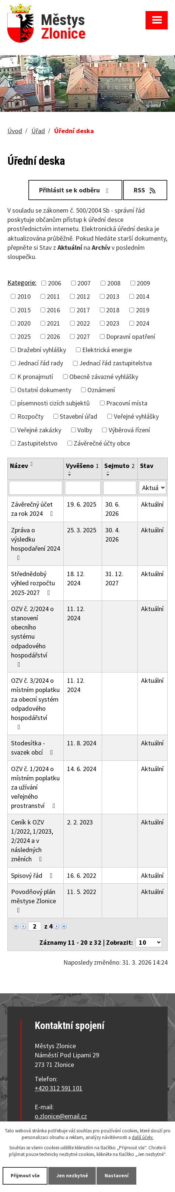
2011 (53, 296)
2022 (83, 323)
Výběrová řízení (129, 430)
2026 (53, 336)
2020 (24, 323)
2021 (53, 323)
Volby (84, 430)
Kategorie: (21, 282)
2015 (24, 310)
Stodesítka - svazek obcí (33, 747)
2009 (143, 283)
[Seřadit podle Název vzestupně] (32, 462)
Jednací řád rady (40, 363)
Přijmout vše (25, 1176)
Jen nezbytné (72, 1176)
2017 (83, 310)
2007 (84, 283)
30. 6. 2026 (112, 509)
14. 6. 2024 (81, 768)
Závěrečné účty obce (102, 443)
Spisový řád (33, 875)
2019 (142, 310)
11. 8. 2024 (81, 743)
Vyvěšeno (82, 465)
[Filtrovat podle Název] (35, 488)
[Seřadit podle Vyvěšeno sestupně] (70, 474)
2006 (54, 283)
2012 (83, 296)
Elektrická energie (107, 349)
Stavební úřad (78, 416)
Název (19, 465)
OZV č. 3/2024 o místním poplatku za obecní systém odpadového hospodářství (35, 703)
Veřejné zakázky (39, 430)
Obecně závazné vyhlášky (103, 376)
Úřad (38, 131)
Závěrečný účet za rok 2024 (33, 509)
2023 (112, 323)
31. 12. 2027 (114, 578)
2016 (53, 310)
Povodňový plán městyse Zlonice (33, 900)
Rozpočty (30, 416)
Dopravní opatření (130, 336)
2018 (112, 310)
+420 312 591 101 (59, 1088)
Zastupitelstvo (37, 443)
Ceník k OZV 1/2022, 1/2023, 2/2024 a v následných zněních (32, 840)
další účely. (143, 1137)
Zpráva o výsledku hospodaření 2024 (35, 543)
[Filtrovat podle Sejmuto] (119, 488)
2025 (24, 336)
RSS (145, 190)
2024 (142, 323)
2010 (24, 296)
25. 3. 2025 (81, 530)
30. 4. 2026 (112, 534)
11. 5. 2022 (81, 891)
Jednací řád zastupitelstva (115, 363)
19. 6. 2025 (81, 504)
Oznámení (101, 390)
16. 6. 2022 (81, 875)
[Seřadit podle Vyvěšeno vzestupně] (70, 472)
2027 (83, 336)
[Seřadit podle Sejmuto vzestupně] (108, 472)
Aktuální (152, 504)
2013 (112, 296)
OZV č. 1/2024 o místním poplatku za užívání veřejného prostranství (35, 787)
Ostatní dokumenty (44, 390)
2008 (113, 283)
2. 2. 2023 (80, 822)
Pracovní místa (126, 403)
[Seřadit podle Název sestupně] (32, 465)
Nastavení (117, 1176)
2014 (142, 296)
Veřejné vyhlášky (136, 416)
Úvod (14, 131)
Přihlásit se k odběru (75, 190)
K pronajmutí (35, 376)
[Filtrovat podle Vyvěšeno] (83, 488)
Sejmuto (119, 465)
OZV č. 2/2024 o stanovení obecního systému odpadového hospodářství (32, 636)
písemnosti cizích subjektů (53, 403)
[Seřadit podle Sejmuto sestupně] (108, 474)
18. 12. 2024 (76, 578)
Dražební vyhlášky (41, 349)
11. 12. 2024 (76, 613)
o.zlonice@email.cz (61, 1116)
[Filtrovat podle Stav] (152, 487)
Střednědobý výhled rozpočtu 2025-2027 (33, 583)
